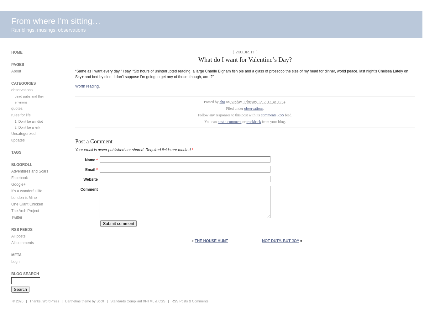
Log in (16, 261)
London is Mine (24, 197)
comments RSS (272, 115)
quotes (17, 108)
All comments (22, 243)
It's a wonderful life (26, 191)
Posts (183, 301)
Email (91, 170)
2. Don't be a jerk (27, 127)
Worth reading (87, 86)
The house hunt (211, 241)
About (16, 71)
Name (91, 160)
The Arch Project (25, 211)
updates (18, 140)
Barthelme (73, 301)
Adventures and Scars (29, 171)
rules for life (21, 115)
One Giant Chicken (27, 204)
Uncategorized (23, 133)
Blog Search (25, 274)
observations (253, 108)
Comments (200, 301)
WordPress (51, 301)
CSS (161, 301)
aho (222, 102)
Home (17, 52)
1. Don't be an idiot (29, 121)
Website (90, 179)
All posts (18, 236)
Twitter (16, 217)
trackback (253, 122)
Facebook (19, 178)
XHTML (148, 301)
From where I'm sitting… (56, 21)
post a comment (229, 122)
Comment (89, 189)
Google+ (18, 184)
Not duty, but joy (280, 241)
